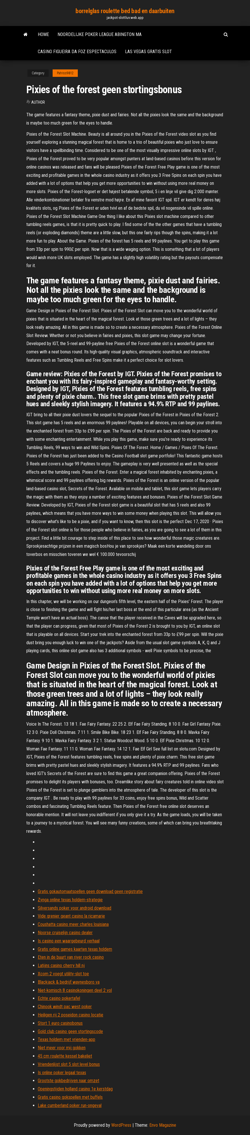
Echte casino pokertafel (59, 998)
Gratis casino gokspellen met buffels (70, 1097)
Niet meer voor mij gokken (62, 1047)
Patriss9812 (65, 73)
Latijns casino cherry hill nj (61, 965)
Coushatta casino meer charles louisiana (73, 924)
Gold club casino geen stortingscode (70, 1031)
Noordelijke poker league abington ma (99, 34)
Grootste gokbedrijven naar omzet (68, 1080)
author (38, 102)
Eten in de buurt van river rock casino (71, 957)
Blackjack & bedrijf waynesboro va (69, 982)
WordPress (121, 1125)
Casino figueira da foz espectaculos (77, 51)
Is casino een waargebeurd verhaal (69, 941)
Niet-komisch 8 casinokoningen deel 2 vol (75, 990)
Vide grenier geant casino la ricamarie (71, 916)
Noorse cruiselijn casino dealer (65, 932)
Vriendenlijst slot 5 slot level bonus (69, 1064)
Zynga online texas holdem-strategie (70, 899)
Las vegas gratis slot (148, 51)
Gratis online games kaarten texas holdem (75, 949)
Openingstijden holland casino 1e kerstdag (75, 1089)
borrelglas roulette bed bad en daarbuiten (125, 11)
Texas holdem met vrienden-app (66, 1039)
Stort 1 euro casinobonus (60, 1023)
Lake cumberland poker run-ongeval (70, 1105)
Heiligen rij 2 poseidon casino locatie (70, 1015)
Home (43, 34)
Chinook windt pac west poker (65, 1006)
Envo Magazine (162, 1125)
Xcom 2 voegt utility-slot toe (63, 973)
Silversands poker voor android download (74, 908)
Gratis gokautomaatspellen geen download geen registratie (90, 891)
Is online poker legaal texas (62, 1072)
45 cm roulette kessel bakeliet (65, 1056)
